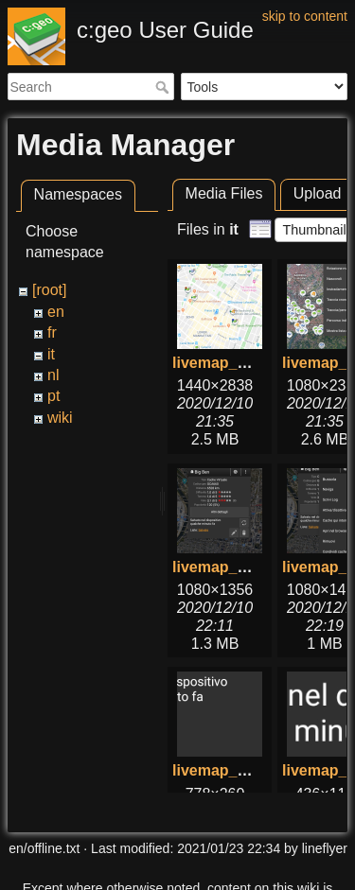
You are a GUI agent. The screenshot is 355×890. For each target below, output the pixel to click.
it (51, 354)
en (55, 312)
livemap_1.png (224, 363)
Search (164, 87)
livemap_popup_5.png (252, 770)
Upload (317, 193)
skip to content (304, 16)
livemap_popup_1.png (252, 567)
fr (52, 332)
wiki (60, 418)
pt (53, 396)
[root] (49, 290)
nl (53, 375)
